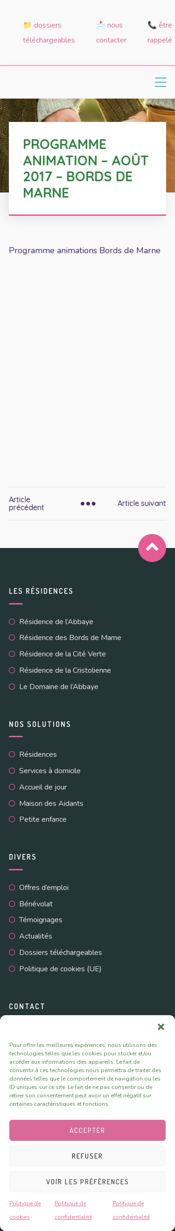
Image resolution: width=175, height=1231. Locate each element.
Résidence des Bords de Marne (70, 638)
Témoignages (41, 920)
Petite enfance (43, 819)
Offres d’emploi (44, 887)
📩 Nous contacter (111, 32)
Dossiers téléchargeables (60, 952)
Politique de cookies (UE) (60, 969)
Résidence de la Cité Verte (62, 654)
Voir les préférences (87, 1181)
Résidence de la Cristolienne (65, 670)
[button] (161, 1027)
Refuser (87, 1156)
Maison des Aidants (51, 803)
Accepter (87, 1130)
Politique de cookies (25, 1210)
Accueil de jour (43, 787)
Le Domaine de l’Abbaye (58, 687)
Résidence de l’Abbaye (56, 622)
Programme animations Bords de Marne (85, 250)
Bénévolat (36, 904)
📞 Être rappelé (159, 32)
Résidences (38, 754)
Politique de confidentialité (73, 1210)
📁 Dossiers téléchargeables (49, 32)
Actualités (35, 936)
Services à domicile (50, 771)
